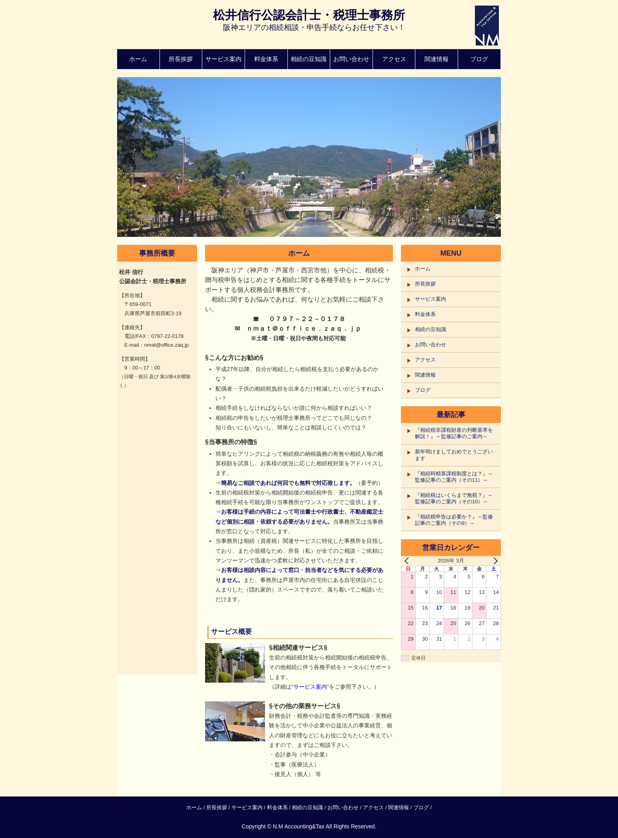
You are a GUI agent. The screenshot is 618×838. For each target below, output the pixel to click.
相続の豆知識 (309, 59)
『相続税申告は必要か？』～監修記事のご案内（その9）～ (454, 520)
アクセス (394, 59)
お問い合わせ (351, 59)
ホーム (138, 59)
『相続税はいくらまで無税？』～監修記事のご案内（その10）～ (454, 498)
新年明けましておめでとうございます (454, 455)
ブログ (479, 59)
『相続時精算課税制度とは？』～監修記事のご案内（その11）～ (454, 477)
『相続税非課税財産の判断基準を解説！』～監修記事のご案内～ (454, 433)
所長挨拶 (181, 59)
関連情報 (437, 59)
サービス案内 (223, 59)
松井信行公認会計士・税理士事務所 (309, 15)
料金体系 (266, 59)
